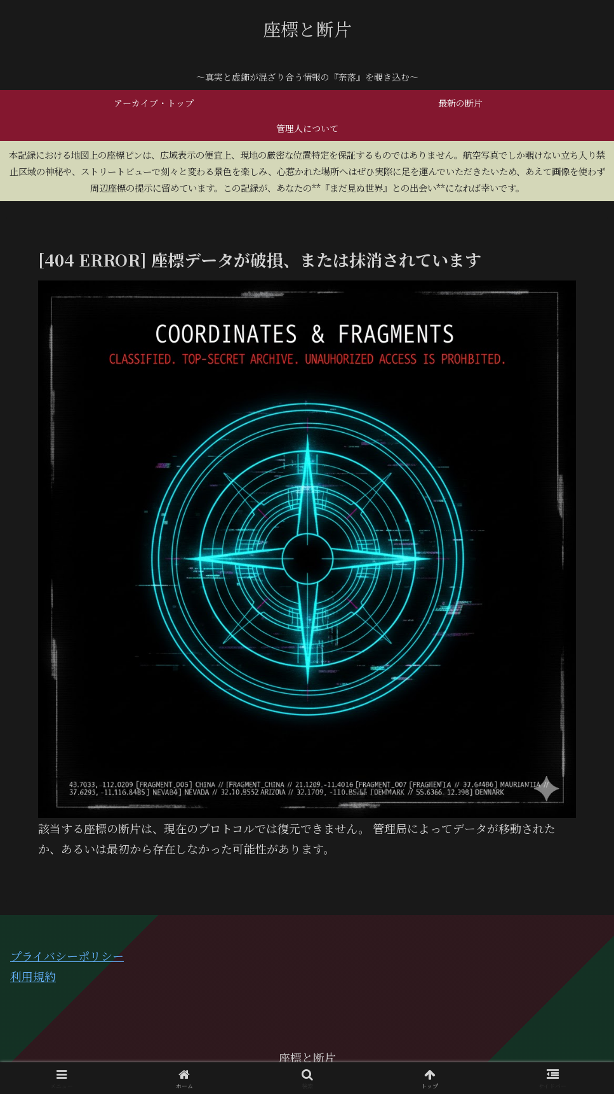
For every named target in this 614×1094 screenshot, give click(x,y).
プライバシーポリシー (67, 955)
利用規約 (33, 976)
